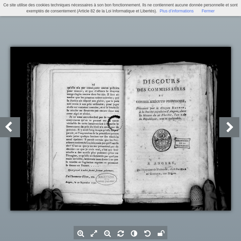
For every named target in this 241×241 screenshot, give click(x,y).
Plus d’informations (176, 11)
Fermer (208, 11)
